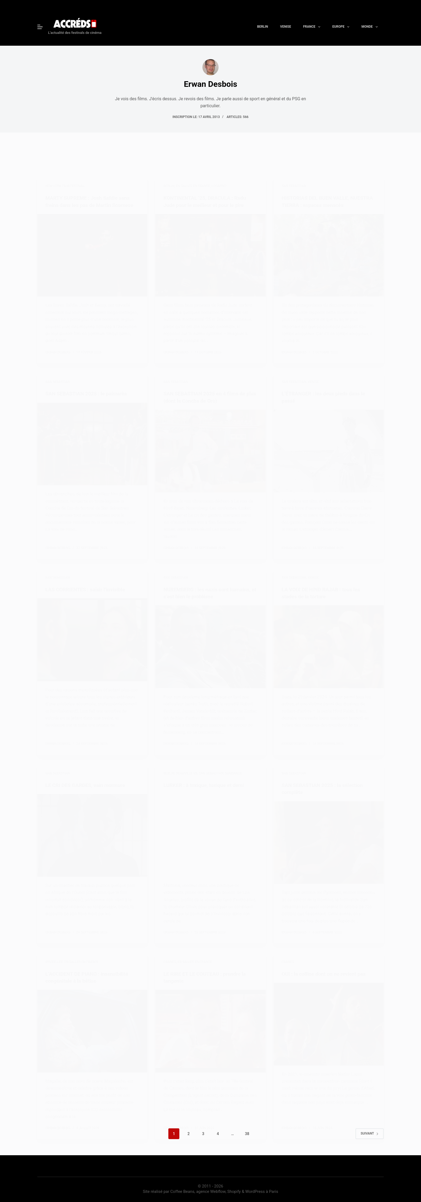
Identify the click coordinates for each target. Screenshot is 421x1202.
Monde (370, 27)
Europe (342, 27)
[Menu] (40, 27)
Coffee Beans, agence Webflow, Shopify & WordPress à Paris (224, 1190)
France (312, 27)
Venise (285, 26)
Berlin (262, 26)
